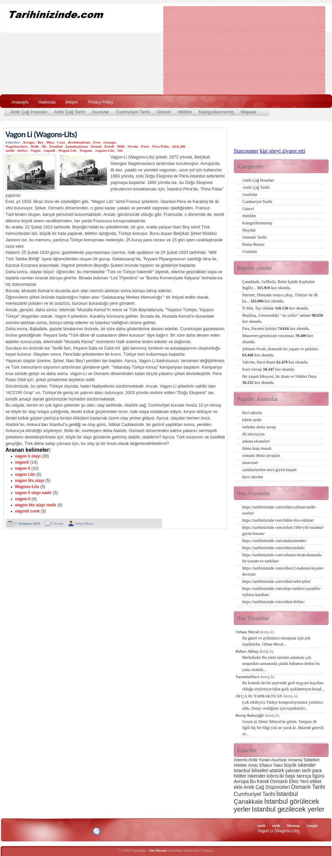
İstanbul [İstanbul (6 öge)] (287, 793)
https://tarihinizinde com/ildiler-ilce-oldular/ (278, 520)
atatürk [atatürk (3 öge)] (277, 770)
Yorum (56, 523)
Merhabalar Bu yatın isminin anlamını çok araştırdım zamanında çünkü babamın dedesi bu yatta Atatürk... (281, 663)
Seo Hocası (157, 850)
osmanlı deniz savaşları (261, 455)
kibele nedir (252, 419)
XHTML (41, 830)
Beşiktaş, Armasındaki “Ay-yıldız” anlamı (282, 318)
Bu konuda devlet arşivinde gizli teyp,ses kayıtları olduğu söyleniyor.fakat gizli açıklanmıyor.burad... (283, 686)
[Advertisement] (215, 50)
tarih (261, 825)
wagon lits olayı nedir (35, 505)
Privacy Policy (100, 102)
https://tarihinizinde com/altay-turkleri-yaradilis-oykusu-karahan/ (281, 591)
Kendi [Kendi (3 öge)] (263, 781)
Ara (318, 101)
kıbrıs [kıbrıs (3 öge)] (272, 776)
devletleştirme (79, 142)
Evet (96, 142)
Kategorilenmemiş (216, 111)
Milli (121, 146)
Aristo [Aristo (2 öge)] (253, 765)
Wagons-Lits (27, 486)
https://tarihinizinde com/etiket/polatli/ (273, 547)
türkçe (22, 150)
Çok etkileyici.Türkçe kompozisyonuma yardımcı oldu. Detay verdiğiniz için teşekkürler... (282, 705)
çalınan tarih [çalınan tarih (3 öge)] (298, 770)
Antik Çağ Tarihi (69, 111)
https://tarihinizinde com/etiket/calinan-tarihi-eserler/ (279, 510)
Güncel (164, 111)
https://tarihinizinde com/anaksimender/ (274, 540)
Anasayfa (20, 102)
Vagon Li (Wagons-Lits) (41, 134)
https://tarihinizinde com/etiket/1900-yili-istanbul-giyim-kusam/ (283, 530)
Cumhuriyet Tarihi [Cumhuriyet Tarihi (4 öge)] (254, 794)
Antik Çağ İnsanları (28, 111)
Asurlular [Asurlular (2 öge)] (279, 760)
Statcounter (246, 151)
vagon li (22, 468)
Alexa (22, 831)
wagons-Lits (105, 150)
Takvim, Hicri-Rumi (275, 362)
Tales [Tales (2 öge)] (278, 765)
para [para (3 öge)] (317, 770)
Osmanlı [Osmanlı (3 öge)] (279, 781)
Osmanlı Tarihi (254, 237)
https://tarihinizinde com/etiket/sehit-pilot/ (276, 581)
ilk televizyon (253, 434)
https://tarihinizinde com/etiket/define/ (273, 601)
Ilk (44, 146)
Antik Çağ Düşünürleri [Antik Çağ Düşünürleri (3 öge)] (267, 787)
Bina (50, 142)
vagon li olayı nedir (33, 492)
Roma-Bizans (253, 244)
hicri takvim (252, 412)
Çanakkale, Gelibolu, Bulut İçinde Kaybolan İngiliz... (278, 284)
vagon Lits (25, 474)
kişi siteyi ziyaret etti (282, 151)
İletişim (71, 102)
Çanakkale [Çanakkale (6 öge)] (248, 801)
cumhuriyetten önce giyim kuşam (269, 469)
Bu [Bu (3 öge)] (253, 781)
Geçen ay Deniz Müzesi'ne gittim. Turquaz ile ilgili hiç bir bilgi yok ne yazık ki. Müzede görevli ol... (283, 727)
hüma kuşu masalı (257, 448)
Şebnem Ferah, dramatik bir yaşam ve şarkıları (280, 352)
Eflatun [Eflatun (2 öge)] (266, 765)
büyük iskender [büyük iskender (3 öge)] (300, 765)
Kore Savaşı (268, 369)
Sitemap (293, 825)
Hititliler (185, 111)
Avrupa (29, 142)
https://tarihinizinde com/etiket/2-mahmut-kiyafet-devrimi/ (283, 571)
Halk (35, 146)
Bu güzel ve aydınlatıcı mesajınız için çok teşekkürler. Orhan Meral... (276, 641)
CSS (64, 831)
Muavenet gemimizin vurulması (277, 338)
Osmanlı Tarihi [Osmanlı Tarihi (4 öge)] (308, 787)
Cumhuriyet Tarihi (133, 111)
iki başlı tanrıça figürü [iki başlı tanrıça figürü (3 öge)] (302, 776)
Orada (133, 146)
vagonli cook (27, 511)
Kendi (109, 146)
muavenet (250, 462)
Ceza (61, 142)
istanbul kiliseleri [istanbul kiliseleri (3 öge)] (251, 770)
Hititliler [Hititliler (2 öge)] (240, 765)
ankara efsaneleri (256, 441)
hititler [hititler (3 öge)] (240, 776)
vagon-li (22, 499)
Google (312, 825)
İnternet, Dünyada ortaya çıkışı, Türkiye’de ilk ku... (280, 298)
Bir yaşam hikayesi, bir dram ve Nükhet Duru (279, 379)
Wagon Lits (67, 150)
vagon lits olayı (29, 480)
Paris (145, 146)
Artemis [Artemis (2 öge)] (241, 760)
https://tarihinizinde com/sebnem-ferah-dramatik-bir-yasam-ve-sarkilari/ (282, 558)
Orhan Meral (84, 523)
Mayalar (248, 111)
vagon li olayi (28, 456)
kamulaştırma (76, 146)
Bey (41, 142)
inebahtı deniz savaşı (259, 427)
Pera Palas (160, 146)
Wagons (85, 150)
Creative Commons (12, 831)
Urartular (249, 251)
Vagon (35, 150)
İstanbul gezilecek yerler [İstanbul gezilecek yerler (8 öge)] (288, 809)
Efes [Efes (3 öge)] (293, 781)
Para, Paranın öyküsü (276, 328)
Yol (119, 150)
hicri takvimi (252, 476)
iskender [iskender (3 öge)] (257, 776)
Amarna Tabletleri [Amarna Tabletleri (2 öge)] (303, 760)
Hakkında (47, 102)
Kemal (96, 146)
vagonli (49, 150)
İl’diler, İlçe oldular (275, 308)
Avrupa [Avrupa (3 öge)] (241, 781)
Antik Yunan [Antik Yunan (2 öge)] (259, 760)
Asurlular (100, 111)
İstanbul (56, 146)
